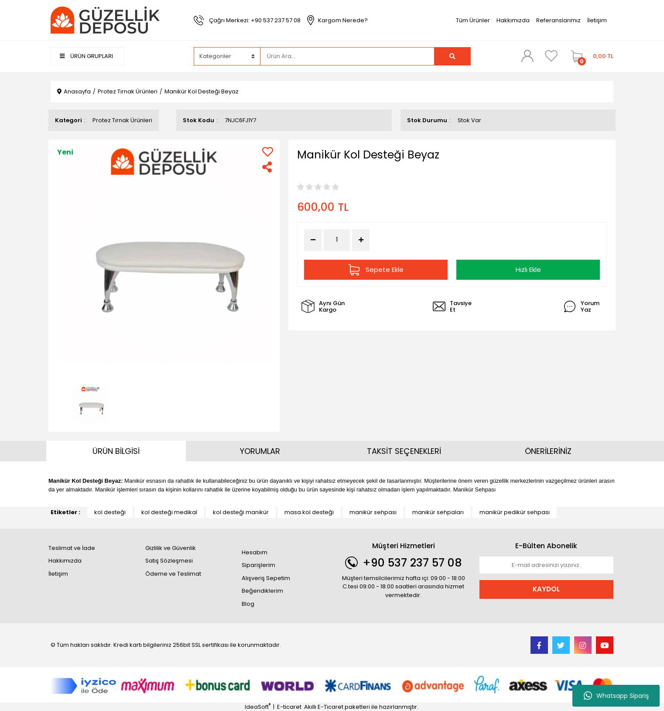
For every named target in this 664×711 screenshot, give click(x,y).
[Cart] (590, 56)
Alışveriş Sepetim (266, 578)
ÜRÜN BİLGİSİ (116, 451)
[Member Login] (527, 56)
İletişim (597, 20)
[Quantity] (337, 239)
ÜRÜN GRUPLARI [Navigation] (86, 56)
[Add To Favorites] (267, 151)
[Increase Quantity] (361, 240)
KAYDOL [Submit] (546, 589)
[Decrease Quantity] (313, 240)
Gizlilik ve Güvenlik (170, 548)
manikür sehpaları (438, 512)
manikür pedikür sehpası (514, 512)
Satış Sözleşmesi (169, 560)
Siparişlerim (258, 565)
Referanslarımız (558, 20)
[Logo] (105, 20)
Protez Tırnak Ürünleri (122, 120)
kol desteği (110, 512)
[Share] (267, 166)
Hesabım (254, 552)
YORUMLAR (260, 451)
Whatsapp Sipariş (616, 696)
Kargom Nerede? (343, 20)
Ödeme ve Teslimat (173, 574)
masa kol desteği (309, 512)
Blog (248, 604)
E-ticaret (289, 707)
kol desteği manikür (241, 512)
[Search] (347, 56)
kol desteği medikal (169, 512)
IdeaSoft (257, 707)
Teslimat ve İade (71, 548)
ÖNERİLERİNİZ (548, 451)
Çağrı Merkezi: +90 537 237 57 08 (255, 20)
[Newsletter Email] (546, 565)
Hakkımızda (513, 20)
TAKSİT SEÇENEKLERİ (404, 451)
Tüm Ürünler (473, 20)
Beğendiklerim (262, 591)
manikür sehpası (373, 512)
